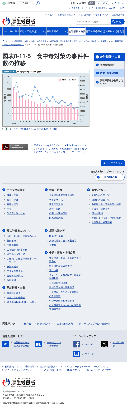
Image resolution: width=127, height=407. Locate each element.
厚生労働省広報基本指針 (61, 195)
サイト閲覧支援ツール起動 (103, 8)
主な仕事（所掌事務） (18, 249)
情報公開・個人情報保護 (61, 287)
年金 (9, 209)
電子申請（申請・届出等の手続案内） (65, 260)
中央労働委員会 (15, 271)
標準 (91, 3)
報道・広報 (55, 190)
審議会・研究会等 (101, 209)
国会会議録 (97, 213)
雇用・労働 (12, 204)
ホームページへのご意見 (98, 369)
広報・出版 (55, 209)
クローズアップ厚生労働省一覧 (95, 323)
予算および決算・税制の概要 (106, 218)
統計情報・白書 (110, 56)
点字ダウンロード (79, 8)
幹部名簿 (11, 240)
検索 (118, 21)
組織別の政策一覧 (101, 200)
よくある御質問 (84, 15)
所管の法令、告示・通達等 (62, 240)
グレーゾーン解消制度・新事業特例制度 (65, 276)
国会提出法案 (56, 236)
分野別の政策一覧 (101, 195)
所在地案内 (12, 245)
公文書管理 (55, 296)
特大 (105, 3)
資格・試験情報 (15, 275)
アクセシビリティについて (18, 369)
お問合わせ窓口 (65, 15)
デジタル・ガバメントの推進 (64, 291)
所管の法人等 (44, 323)
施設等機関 (12, 266)
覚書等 (52, 245)
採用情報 (11, 280)
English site (120, 3)
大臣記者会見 (56, 200)
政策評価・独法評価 (102, 222)
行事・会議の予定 (58, 213)
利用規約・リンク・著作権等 (19, 366)
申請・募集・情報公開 (62, 252)
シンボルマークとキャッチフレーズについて (85, 366)
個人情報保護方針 (49, 366)
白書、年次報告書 (109, 73)
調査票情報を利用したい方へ (111, 82)
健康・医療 (12, 195)
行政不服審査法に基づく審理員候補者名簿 (65, 307)
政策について (99, 190)
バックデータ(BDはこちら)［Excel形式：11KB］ (33, 129)
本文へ (51, 15)
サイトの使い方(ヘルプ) (49, 369)
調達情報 (53, 270)
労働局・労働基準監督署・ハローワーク (22, 260)
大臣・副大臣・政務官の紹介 (21, 236)
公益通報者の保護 (58, 282)
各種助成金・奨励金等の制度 (106, 204)
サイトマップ (101, 15)
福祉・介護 (12, 200)
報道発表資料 (56, 204)
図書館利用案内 (65, 323)
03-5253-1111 (21, 398)
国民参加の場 (118, 15)
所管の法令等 (57, 230)
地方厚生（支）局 (16, 254)
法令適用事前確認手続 (60, 265)
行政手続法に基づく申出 (61, 300)
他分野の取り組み (16, 213)
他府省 (27, 323)
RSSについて (74, 369)
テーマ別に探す (16, 190)
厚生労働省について (18, 230)
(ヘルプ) (121, 8)
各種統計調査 (107, 65)
